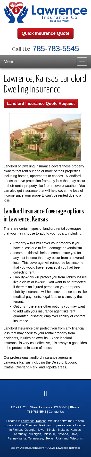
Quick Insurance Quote (45, 33)
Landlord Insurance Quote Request (41, 103)
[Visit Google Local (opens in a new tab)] (46, 393)
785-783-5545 (56, 48)
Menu (9, 61)
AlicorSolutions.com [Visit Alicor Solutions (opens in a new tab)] (32, 447)
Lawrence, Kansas (34, 421)
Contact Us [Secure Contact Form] (56, 411)
